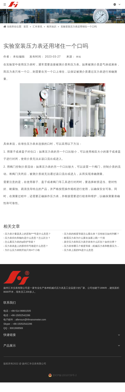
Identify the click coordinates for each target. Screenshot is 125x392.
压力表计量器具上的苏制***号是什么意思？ (28, 233)
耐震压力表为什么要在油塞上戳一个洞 (84, 238)
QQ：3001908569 (13, 328)
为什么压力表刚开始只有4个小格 (22, 250)
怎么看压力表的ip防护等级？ (20, 241)
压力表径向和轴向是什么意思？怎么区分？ (27, 238)
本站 (78, 56)
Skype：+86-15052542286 (17, 323)
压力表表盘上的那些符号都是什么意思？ (26, 246)
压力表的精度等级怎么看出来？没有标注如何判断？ (91, 233)
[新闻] (62, 16)
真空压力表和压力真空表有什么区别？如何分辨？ (90, 241)
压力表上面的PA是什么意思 (78, 250)
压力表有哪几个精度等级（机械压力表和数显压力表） (92, 246)
